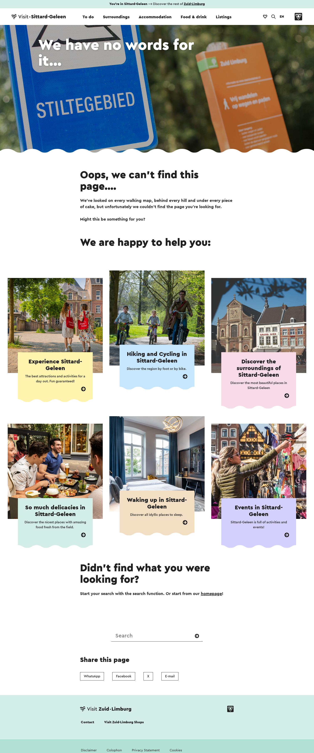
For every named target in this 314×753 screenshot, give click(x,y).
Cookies (176, 750)
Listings (223, 17)
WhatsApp (92, 676)
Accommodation (155, 17)
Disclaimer (89, 750)
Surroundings (116, 17)
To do (88, 17)
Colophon (114, 750)
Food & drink (194, 17)
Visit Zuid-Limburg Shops (124, 722)
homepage (211, 594)
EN (282, 16)
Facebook (123, 676)
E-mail (170, 676)
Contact (87, 722)
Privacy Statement (146, 750)
